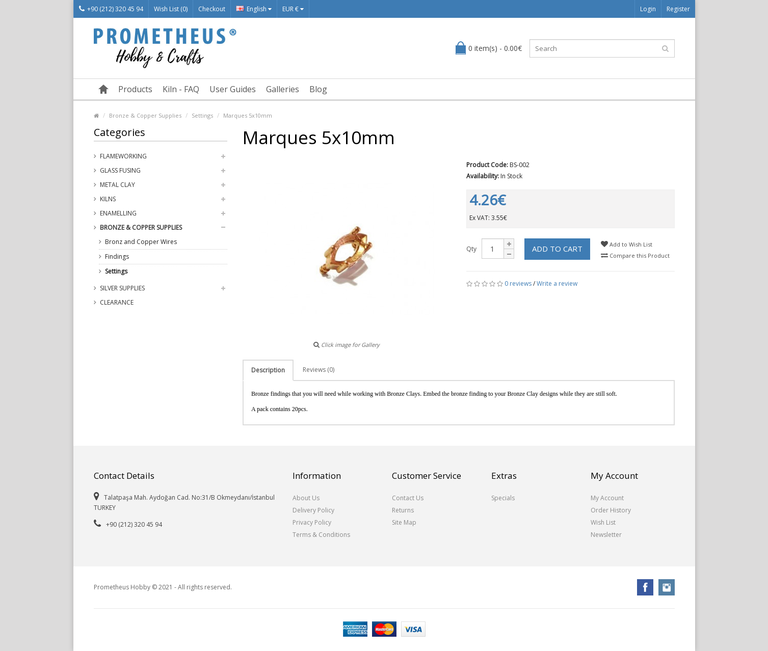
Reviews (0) (318, 369)
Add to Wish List (626, 244)
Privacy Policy (312, 522)
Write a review (557, 283)
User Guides (232, 89)
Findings (117, 256)
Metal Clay (117, 184)
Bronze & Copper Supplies (145, 115)
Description (268, 370)
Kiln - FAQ (181, 89)
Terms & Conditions (321, 534)
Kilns (108, 199)
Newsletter (606, 534)
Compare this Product (635, 255)
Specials (503, 498)
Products (135, 89)
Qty (471, 249)
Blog (318, 89)
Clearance (117, 302)
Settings (202, 115)
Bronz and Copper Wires (141, 241)
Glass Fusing (120, 170)
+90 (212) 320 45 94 (111, 9)
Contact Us (407, 498)
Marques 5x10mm (247, 115)
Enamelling (118, 213)
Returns (403, 510)
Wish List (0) (171, 9)
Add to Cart (557, 248)
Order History (611, 510)
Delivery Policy (313, 510)
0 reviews (518, 283)
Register (678, 9)
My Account (607, 498)
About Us (306, 498)
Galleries (282, 89)
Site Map (404, 522)
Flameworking (123, 156)
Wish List (603, 522)
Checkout (211, 9)
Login (648, 9)
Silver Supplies (122, 288)
